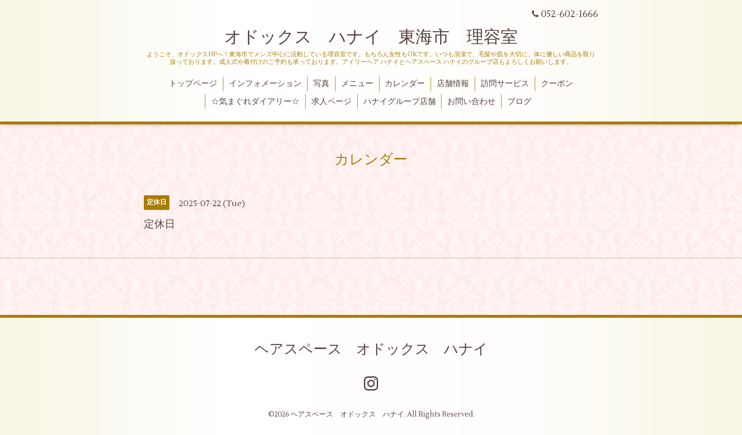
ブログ (519, 101)
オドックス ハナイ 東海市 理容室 (371, 37)
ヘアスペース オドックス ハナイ (371, 349)
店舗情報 (453, 83)
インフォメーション (265, 83)
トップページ (193, 83)
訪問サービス (505, 83)
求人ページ (331, 101)
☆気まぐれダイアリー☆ (255, 101)
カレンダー (405, 83)
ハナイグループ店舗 (399, 101)
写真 (321, 83)
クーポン (557, 83)
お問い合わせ (471, 101)
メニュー (357, 83)
